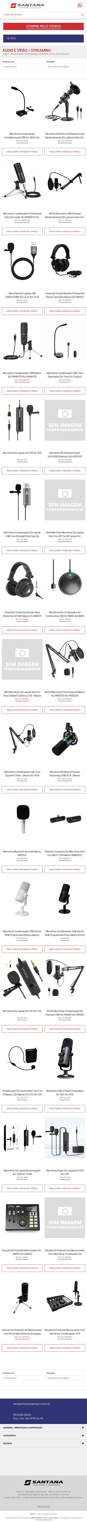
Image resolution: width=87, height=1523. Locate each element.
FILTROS (11, 38)
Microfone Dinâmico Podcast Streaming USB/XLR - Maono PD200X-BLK (64, 774)
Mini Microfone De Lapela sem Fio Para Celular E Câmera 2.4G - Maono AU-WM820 (22, 694)
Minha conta (72, 5)
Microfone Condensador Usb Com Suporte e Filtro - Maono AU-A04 (22, 774)
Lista (13, 73)
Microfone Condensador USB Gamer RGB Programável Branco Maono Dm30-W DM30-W (22, 933)
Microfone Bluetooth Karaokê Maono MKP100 (22, 853)
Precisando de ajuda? (81, 5)
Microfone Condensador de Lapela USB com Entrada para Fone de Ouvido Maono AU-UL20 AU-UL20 (22, 534)
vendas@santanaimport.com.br (32, 1404)
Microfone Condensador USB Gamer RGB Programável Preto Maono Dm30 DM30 (65, 933)
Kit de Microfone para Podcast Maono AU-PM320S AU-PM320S (65, 694)
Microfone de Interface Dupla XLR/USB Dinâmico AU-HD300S (65, 455)
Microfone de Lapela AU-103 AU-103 (22, 453)
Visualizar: (50, 62)
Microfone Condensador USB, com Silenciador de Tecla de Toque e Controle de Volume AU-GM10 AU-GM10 (65, 375)
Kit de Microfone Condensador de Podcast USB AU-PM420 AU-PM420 (65, 1013)
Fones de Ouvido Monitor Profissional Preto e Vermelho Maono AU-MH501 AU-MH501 (64, 295)
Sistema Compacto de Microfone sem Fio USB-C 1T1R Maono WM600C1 (65, 853)
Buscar (80, 14)
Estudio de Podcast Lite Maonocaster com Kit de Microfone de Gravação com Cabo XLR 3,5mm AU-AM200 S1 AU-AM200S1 (22, 1332)
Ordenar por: (8, 62)
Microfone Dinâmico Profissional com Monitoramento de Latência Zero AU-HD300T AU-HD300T (65, 136)
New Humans (36, 1518)
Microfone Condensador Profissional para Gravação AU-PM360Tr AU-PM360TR (22, 215)
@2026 (32, 1514)
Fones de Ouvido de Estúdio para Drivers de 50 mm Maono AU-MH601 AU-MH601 (22, 614)
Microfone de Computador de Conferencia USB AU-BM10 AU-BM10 (65, 614)
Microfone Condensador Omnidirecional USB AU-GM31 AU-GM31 (22, 136)
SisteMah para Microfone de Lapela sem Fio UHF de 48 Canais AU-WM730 (65, 534)
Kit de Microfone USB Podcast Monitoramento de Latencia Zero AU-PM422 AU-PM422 (65, 215)
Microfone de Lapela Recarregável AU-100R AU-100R (22, 1172)
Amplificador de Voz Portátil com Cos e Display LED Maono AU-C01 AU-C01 (22, 1093)
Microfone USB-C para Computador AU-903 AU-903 (65, 1093)
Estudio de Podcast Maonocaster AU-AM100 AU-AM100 (22, 1252)
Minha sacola (76, 5)
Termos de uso (43, 1506)
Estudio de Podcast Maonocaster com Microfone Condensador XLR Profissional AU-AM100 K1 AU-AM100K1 (65, 1332)
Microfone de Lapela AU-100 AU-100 (22, 1011)
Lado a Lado (7, 73)
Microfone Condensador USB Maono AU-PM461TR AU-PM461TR (22, 375)
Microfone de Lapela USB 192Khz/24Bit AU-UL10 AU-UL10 (22, 295)
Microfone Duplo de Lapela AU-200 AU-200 (65, 1172)
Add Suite (53, 1518)
